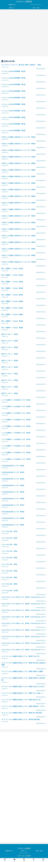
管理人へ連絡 (39, 850)
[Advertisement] (24, 20)
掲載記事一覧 (9, 850)
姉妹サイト (24, 850)
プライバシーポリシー (24, 853)
